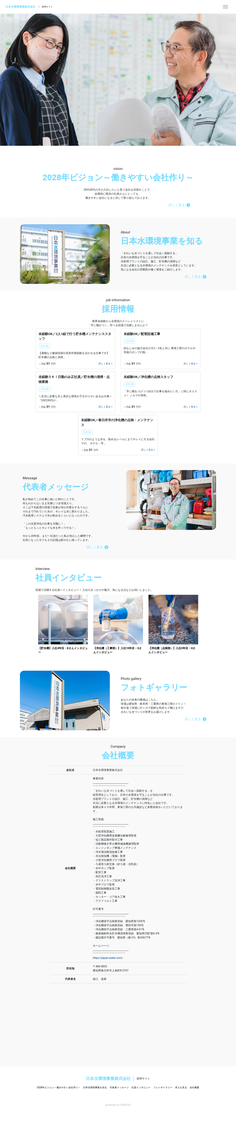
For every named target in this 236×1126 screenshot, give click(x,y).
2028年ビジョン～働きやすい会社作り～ (58, 1087)
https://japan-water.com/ (108, 958)
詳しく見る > (105, 363)
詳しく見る (179, 205)
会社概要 (194, 1087)
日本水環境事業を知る (95, 1087)
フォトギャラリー (162, 1087)
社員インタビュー (141, 1087)
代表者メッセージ (119, 1087)
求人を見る (181, 1087)
